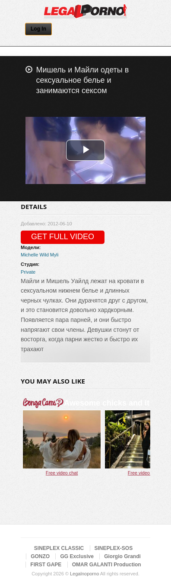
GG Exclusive (76, 556)
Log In (38, 29)
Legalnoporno (84, 573)
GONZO (40, 556)
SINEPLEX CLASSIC (59, 548)
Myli (54, 254)
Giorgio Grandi (122, 556)
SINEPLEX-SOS (114, 548)
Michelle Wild (35, 254)
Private (28, 272)
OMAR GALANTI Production (106, 565)
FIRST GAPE (45, 565)
